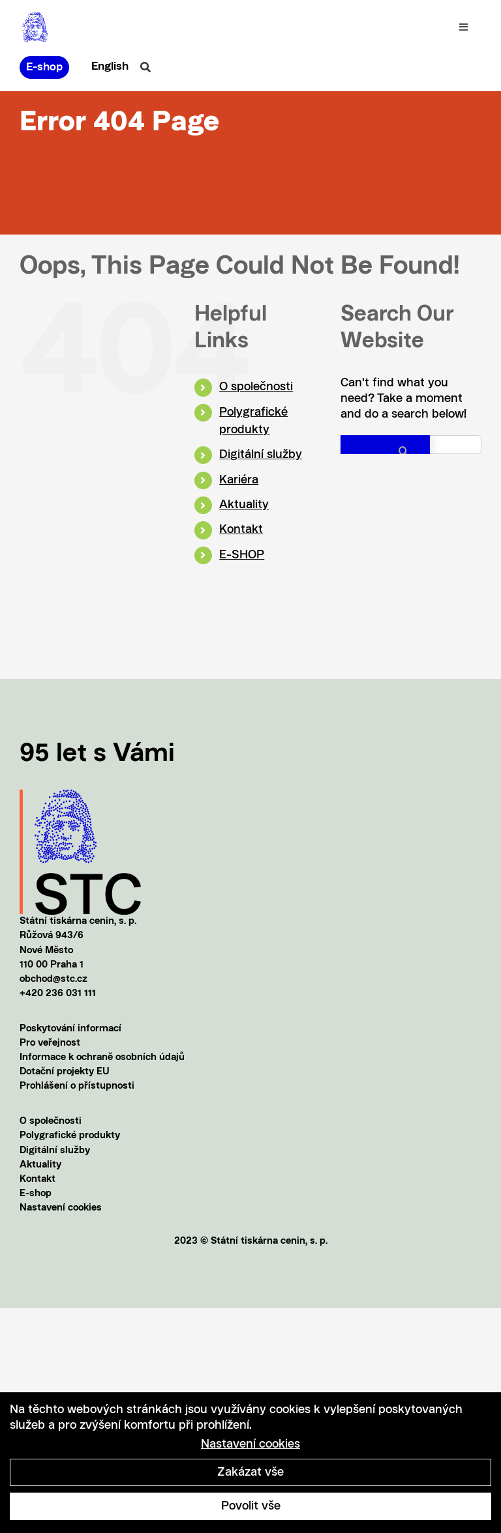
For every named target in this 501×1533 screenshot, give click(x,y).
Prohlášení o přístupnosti (77, 1086)
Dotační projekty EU (65, 1072)
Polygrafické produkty (70, 1136)
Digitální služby (260, 455)
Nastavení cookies (61, 1208)
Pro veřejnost (50, 1043)
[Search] (385, 451)
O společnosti (256, 387)
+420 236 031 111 (58, 994)
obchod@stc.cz (53, 979)
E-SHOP (241, 555)
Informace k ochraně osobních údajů (102, 1057)
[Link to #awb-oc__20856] (145, 67)
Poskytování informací (70, 1029)
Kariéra (238, 480)
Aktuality (244, 505)
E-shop (36, 1194)
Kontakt (241, 529)
